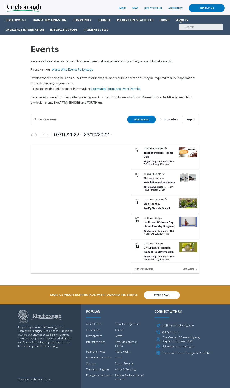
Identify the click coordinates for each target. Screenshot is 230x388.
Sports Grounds (124, 363)
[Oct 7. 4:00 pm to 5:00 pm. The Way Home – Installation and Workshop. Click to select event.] (165, 182)
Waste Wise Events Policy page (72, 69)
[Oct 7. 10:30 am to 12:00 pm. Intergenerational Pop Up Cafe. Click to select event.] (165, 157)
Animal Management (127, 323)
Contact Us (207, 8)
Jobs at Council (153, 8)
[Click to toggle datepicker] (83, 134)
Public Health (122, 351)
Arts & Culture (94, 323)
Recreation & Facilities (135, 20)
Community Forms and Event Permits (115, 89)
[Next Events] (36, 135)
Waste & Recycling (125, 369)
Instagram (192, 352)
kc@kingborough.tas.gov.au (178, 325)
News (135, 8)
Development (15, 20)
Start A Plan (161, 294)
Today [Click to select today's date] (46, 134)
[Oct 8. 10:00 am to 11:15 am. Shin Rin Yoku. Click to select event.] (165, 204)
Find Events (141, 119)
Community (82, 20)
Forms (164, 20)
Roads (118, 357)
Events (122, 8)
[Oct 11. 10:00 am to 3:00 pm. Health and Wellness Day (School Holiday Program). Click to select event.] (165, 226)
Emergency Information (24, 30)
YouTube (205, 352)
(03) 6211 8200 (170, 331)
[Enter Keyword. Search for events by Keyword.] (79, 119)
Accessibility (175, 8)
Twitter (180, 352)
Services (181, 20)
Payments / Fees (96, 30)
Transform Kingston (49, 20)
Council (104, 20)
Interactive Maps (64, 30)
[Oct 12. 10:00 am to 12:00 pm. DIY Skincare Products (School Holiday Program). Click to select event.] (165, 252)
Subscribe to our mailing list (178, 345)
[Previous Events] (32, 135)
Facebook (168, 352)
